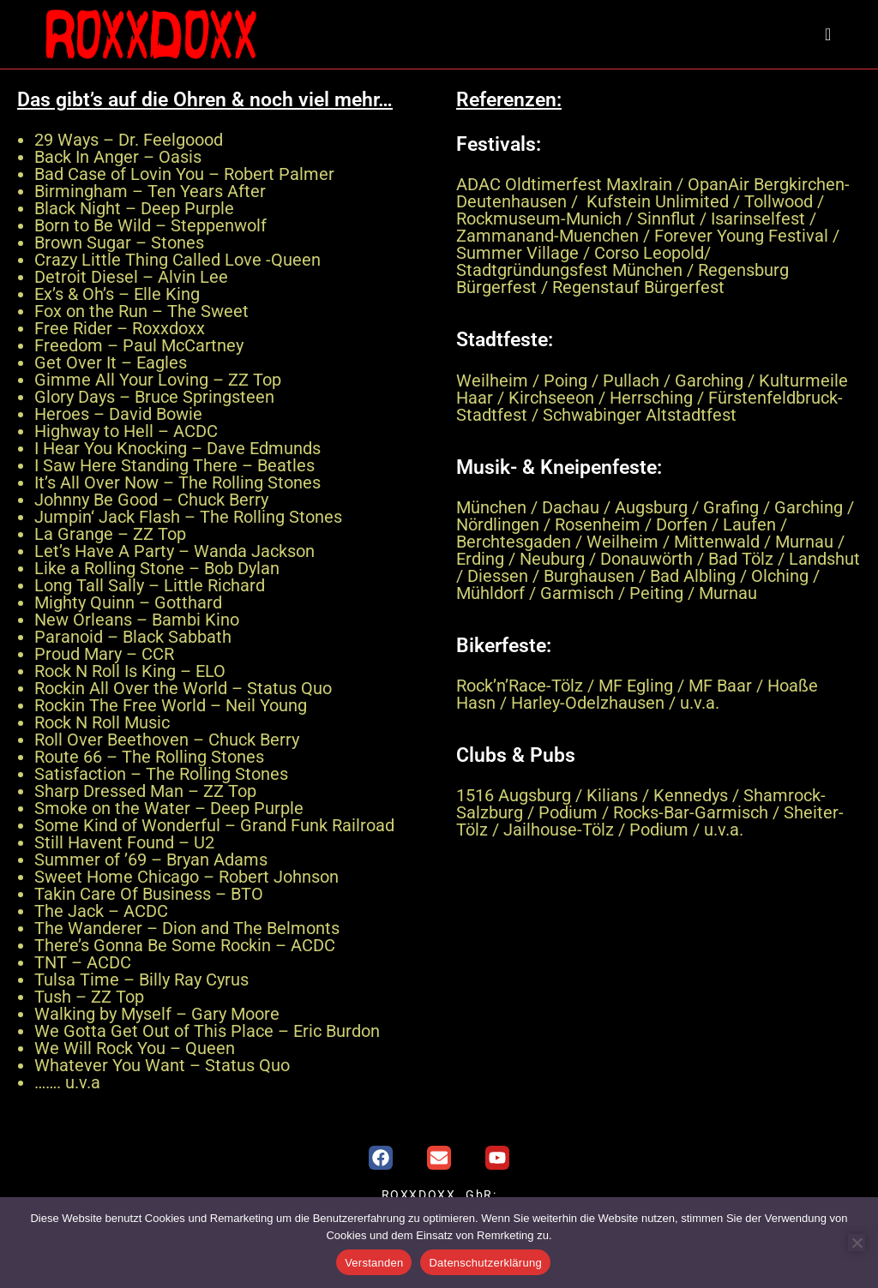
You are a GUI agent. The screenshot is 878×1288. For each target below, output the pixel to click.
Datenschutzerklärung (485, 1262)
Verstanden (374, 1262)
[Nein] (856, 1242)
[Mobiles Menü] (829, 34)
